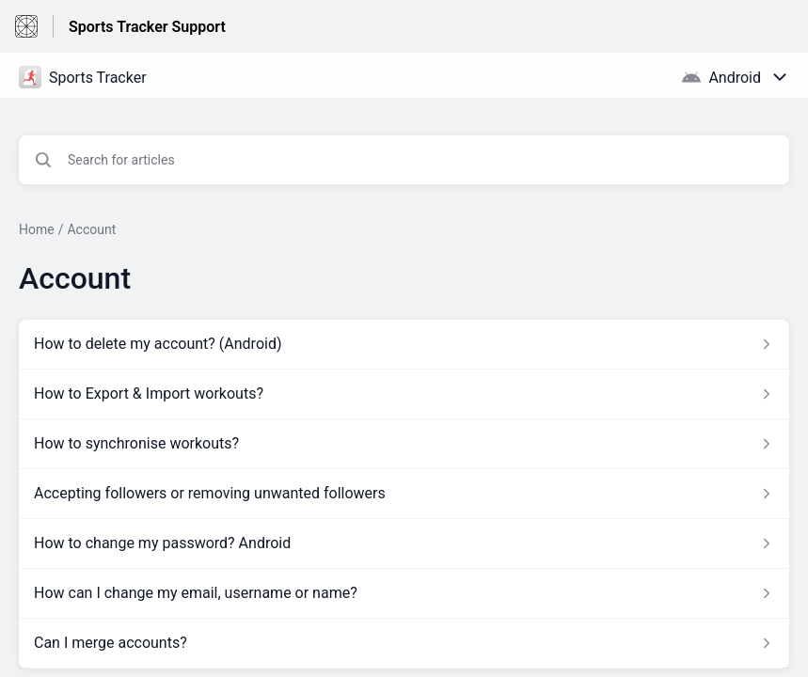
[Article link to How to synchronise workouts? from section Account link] (404, 444)
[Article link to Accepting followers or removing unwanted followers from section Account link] (404, 493)
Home (37, 229)
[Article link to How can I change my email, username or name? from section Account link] (404, 593)
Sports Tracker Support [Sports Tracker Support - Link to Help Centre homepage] (147, 27)
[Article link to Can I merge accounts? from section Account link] (404, 643)
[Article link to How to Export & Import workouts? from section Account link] (404, 394)
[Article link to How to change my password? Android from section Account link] (404, 543)
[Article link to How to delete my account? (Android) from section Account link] (404, 344)
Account (91, 229)
